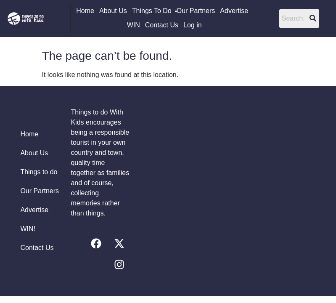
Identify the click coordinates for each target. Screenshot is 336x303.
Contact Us (161, 25)
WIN (133, 25)
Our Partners (196, 10)
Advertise (234, 10)
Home (85, 10)
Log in (192, 25)
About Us (113, 10)
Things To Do (152, 10)
